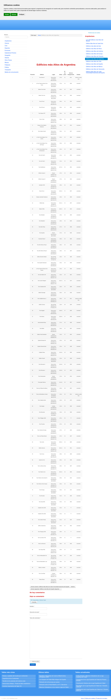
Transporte (8, 69)
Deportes (7, 48)
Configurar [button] (21, 14)
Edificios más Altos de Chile (93, 61)
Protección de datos (101, 698)
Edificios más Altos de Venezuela (95, 69)
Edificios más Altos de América (94, 51)
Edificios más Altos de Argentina (95, 59)
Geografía (7, 55)
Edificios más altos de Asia (93, 46)
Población (7, 65)
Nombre (32, 606)
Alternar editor (35, 661)
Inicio (82, 698)
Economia (7, 50)
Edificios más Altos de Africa (94, 48)
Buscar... (6, 34)
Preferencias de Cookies (94, 32)
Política (7, 67)
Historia (7, 57)
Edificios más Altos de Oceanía (94, 56)
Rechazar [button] (14, 14)
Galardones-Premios (10, 53)
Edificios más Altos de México (94, 66)
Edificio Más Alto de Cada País (94, 43)
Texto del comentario (35, 618)
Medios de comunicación (11, 72)
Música (7, 62)
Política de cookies (90, 698)
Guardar (33, 664)
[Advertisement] (15, 98)
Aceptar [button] (7, 14)
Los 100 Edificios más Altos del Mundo (94, 40)
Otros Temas (8, 60)
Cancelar (34, 602)
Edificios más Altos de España (94, 64)
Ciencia (7, 43)
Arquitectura (8, 41)
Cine (6, 45)
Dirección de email (35, 612)
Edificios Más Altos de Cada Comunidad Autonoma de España (95, 72)
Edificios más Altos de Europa (94, 53)
